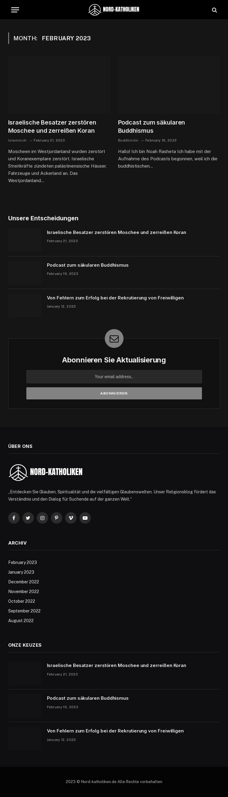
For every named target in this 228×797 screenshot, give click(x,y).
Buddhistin (128, 140)
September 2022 (24, 611)
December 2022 (23, 581)
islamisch (17, 140)
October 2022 (21, 601)
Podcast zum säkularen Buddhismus (151, 126)
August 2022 (21, 620)
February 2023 (22, 562)
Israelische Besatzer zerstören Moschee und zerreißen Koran (52, 126)
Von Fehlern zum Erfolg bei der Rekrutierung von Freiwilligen (115, 298)
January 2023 (21, 572)
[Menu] (15, 10)
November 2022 (23, 591)
